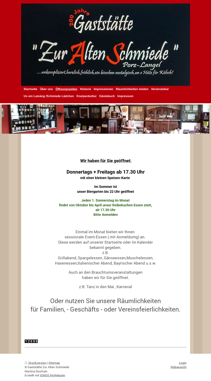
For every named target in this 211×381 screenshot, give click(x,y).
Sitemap (54, 363)
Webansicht (179, 367)
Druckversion (36, 363)
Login (183, 363)
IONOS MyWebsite (52, 375)
